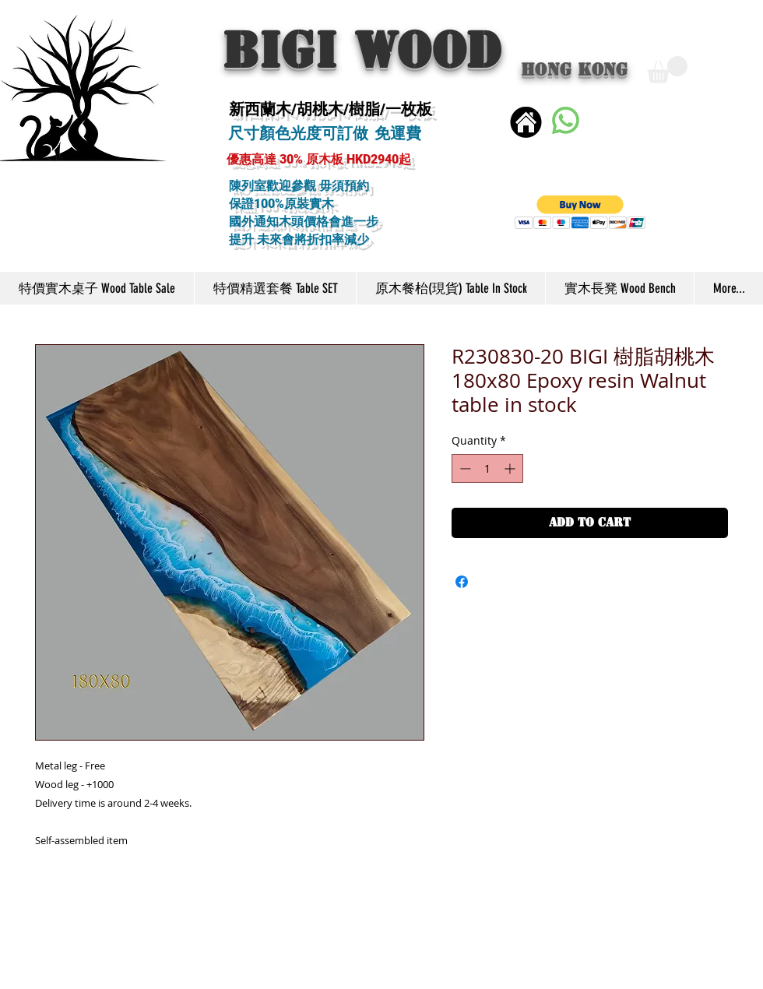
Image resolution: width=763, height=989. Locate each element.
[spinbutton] (487, 468)
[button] (667, 69)
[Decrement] (463, 468)
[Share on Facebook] (461, 581)
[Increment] (511, 468)
